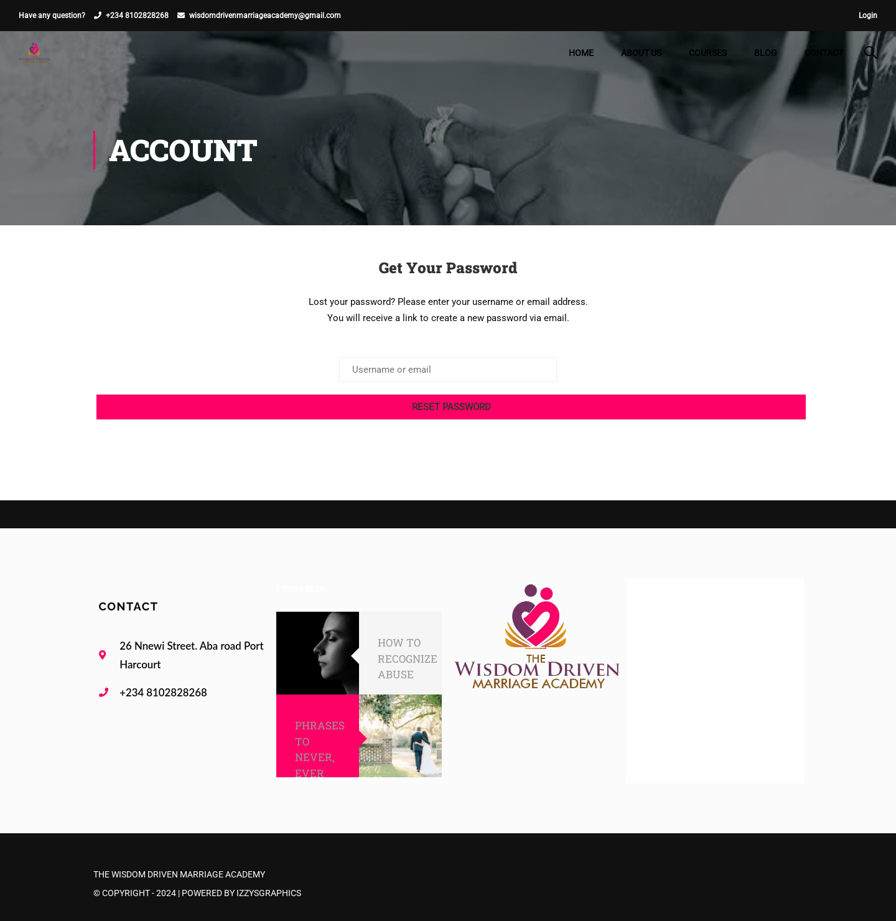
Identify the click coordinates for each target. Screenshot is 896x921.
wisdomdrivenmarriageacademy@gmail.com (265, 15)
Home (581, 53)
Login (868, 15)
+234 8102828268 (137, 15)
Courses (708, 53)
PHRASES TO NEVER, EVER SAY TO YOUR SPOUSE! (320, 773)
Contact (824, 53)
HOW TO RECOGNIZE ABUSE (407, 658)
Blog (765, 53)
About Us (641, 53)
